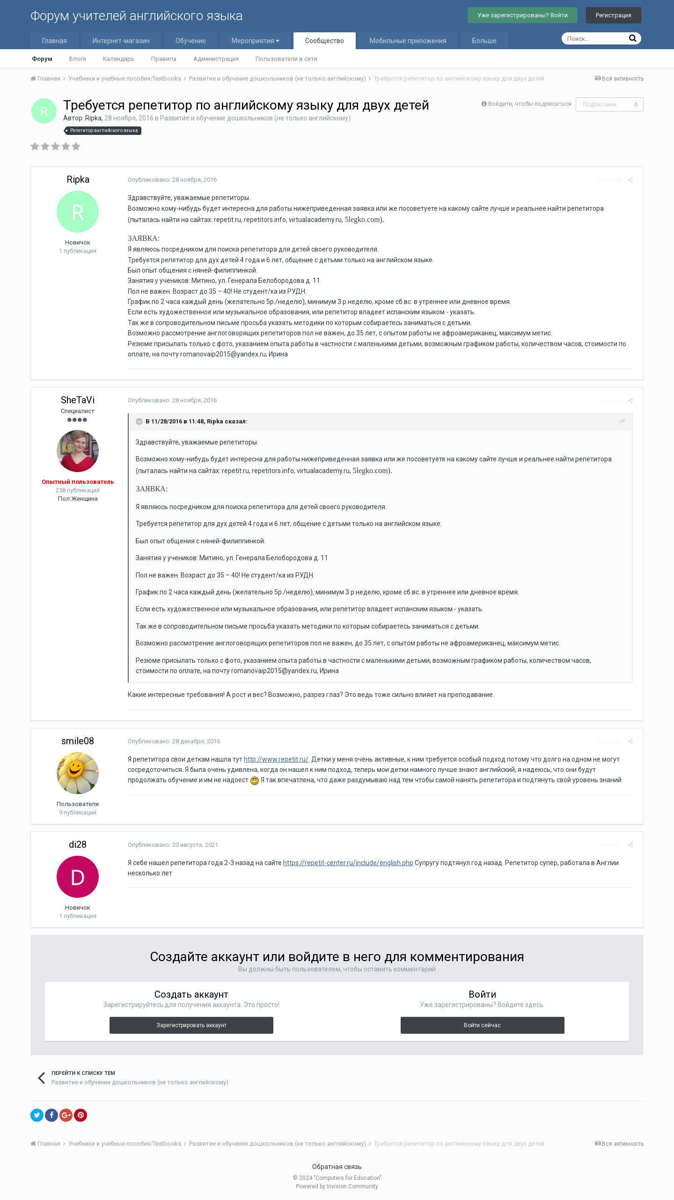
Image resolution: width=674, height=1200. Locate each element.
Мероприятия (255, 40)
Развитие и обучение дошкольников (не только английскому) (255, 118)
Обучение (191, 40)
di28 (78, 844)
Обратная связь (337, 1166)
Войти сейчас (482, 1025)
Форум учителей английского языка (136, 15)
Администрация (216, 58)
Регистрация (613, 15)
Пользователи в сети (286, 58)
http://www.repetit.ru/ (273, 759)
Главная (54, 40)
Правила (163, 58)
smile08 (77, 741)
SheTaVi (78, 400)
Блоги (77, 58)
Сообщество (324, 40)
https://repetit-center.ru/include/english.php (345, 863)
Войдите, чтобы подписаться (529, 103)
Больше (484, 40)
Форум (42, 58)
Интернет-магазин (121, 40)
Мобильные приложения (408, 40)
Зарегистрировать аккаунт (191, 1025)
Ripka (93, 118)
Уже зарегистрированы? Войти (522, 15)
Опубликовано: (169, 179)
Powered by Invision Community (337, 1186)
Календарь (118, 58)
